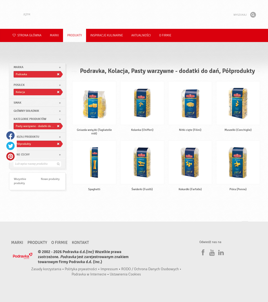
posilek (19, 85)
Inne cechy (22, 154)
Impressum (109, 269)
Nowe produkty (50, 179)
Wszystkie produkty (20, 181)
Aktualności (141, 35)
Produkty (74, 35)
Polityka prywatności (81, 269)
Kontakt (80, 242)
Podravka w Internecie (89, 274)
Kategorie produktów (30, 119)
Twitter (10, 146)
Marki (54, 35)
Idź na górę (245, 225)
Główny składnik (26, 111)
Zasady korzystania (46, 269)
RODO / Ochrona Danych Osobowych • (151, 269)
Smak (17, 102)
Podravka (134, 14)
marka (18, 67)
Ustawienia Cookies (125, 274)
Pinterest (10, 156)
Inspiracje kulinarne (106, 35)
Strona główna (27, 35)
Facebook (10, 135)
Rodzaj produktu (26, 137)
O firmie (165, 35)
